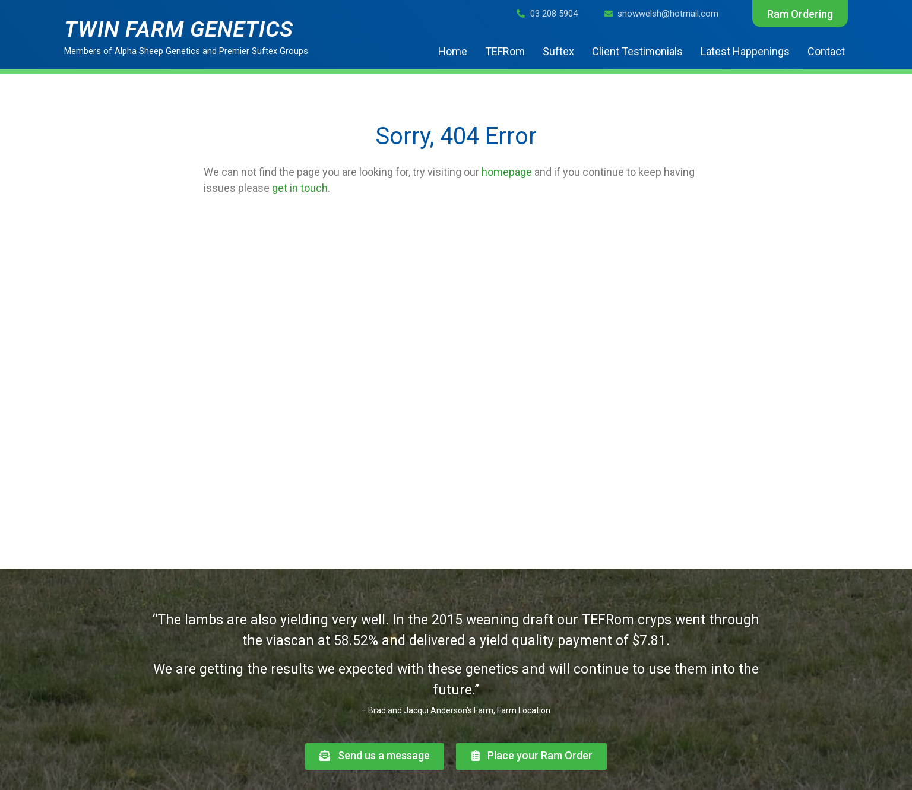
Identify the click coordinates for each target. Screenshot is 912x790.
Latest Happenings (745, 51)
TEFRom (505, 51)
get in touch (300, 188)
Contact (826, 51)
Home (452, 51)
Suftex (558, 51)
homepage (507, 172)
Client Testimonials (637, 51)
